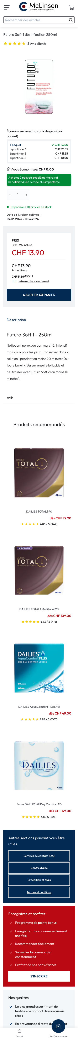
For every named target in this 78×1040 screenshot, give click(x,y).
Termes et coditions (39, 892)
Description (16, 319)
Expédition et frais (39, 880)
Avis (10, 397)
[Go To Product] (39, 470)
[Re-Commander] (58, 1026)
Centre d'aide (39, 868)
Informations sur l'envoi (30, 281)
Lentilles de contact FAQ (39, 856)
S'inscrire (39, 976)
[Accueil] (19, 1031)
